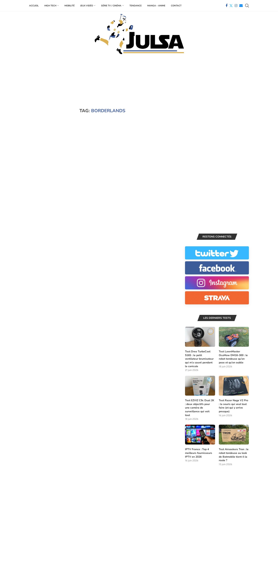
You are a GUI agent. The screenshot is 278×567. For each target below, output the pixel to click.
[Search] (247, 5)
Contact (176, 5)
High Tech (50, 5)
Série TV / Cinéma (111, 5)
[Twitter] (231, 5)
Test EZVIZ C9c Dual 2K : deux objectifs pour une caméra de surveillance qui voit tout (199, 408)
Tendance (135, 5)
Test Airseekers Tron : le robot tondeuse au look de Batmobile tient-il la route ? (234, 455)
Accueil (34, 5)
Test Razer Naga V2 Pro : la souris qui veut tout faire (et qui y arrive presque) (233, 406)
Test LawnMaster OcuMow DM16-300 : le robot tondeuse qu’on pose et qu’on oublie (233, 357)
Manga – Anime (156, 5)
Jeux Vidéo (86, 5)
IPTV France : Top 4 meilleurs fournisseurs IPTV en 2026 (198, 453)
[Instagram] (236, 5)
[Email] (241, 5)
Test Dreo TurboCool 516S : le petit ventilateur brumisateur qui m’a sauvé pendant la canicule (199, 359)
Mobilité (69, 5)
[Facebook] (226, 5)
